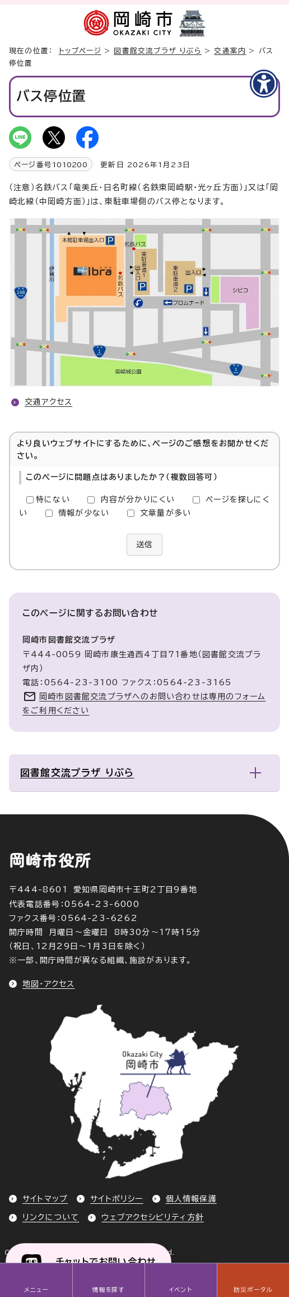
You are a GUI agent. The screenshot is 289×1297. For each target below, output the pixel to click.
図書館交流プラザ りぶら (157, 50)
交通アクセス (48, 402)
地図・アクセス (48, 984)
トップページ (80, 50)
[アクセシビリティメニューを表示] (264, 84)
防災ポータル (253, 1290)
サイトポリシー (116, 1199)
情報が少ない (83, 513)
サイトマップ (45, 1199)
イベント (180, 1290)
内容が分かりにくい (138, 499)
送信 (144, 544)
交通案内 (230, 50)
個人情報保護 (191, 1199)
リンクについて (50, 1217)
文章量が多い (165, 513)
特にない (53, 499)
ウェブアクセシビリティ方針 (152, 1217)
